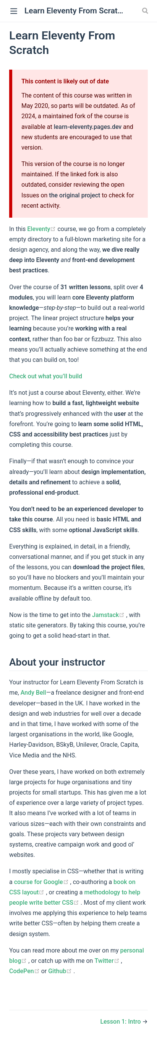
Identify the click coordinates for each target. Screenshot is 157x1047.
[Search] (146, 10)
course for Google (42, 882)
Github (60, 971)
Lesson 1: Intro (121, 1021)
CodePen (25, 971)
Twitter (107, 960)
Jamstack (109, 615)
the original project (74, 195)
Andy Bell (33, 692)
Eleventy (42, 229)
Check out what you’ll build (45, 376)
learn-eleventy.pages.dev (88, 126)
